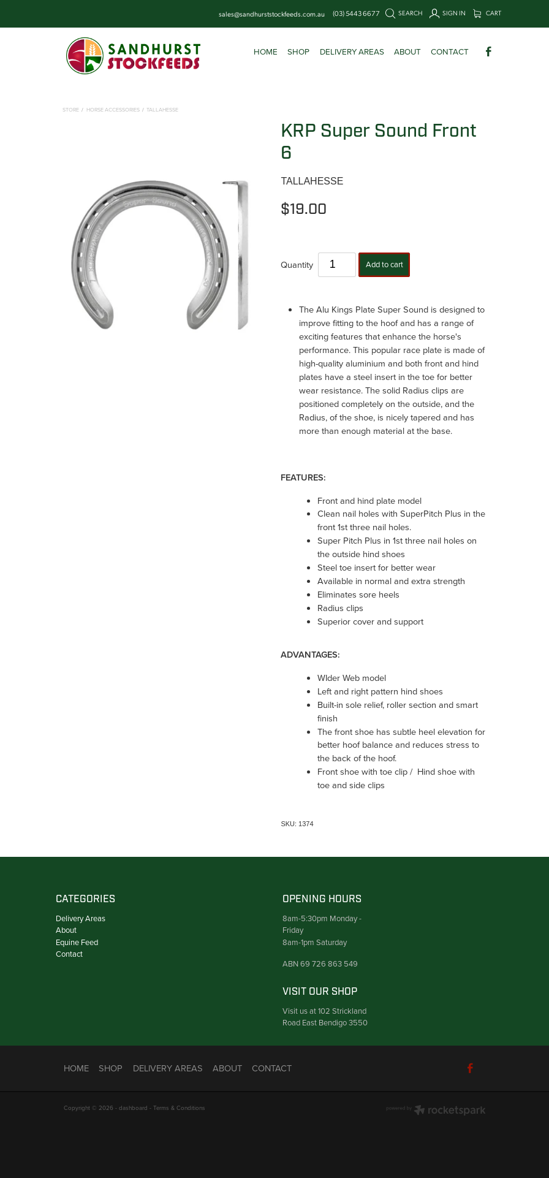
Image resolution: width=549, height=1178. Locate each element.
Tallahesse (162, 109)
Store (70, 109)
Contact (69, 953)
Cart (487, 13)
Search (404, 13)
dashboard (133, 1107)
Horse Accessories (113, 109)
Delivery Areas (80, 918)
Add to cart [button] (384, 264)
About (66, 929)
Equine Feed (77, 942)
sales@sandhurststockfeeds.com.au (272, 13)
